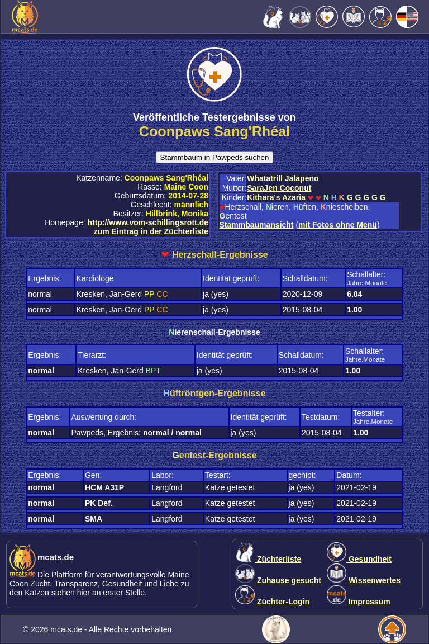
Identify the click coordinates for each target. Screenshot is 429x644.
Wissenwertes (364, 580)
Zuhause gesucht (278, 580)
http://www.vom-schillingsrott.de (147, 222)
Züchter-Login (272, 601)
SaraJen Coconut (279, 187)
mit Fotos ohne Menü (337, 224)
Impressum (358, 601)
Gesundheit (359, 559)
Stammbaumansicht (257, 224)
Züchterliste (268, 559)
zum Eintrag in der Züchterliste (151, 231)
